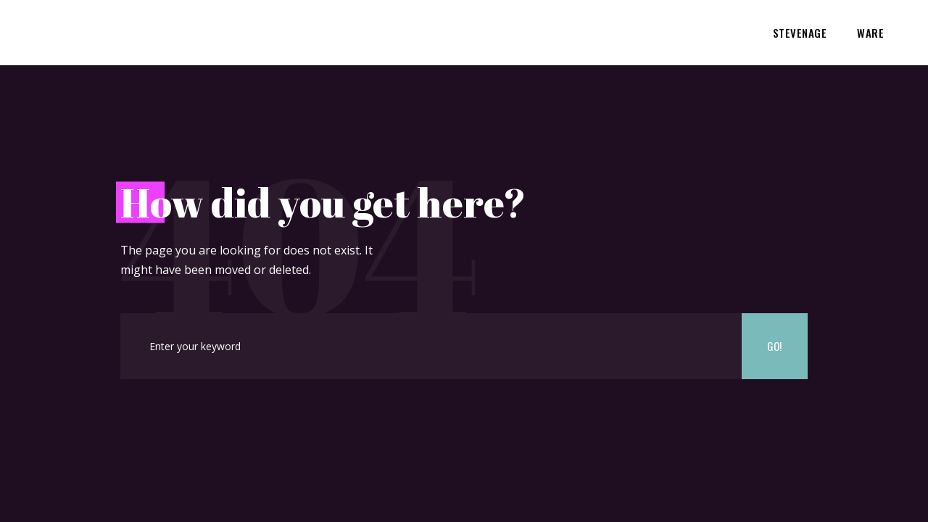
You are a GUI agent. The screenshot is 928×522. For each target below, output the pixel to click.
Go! (774, 346)
